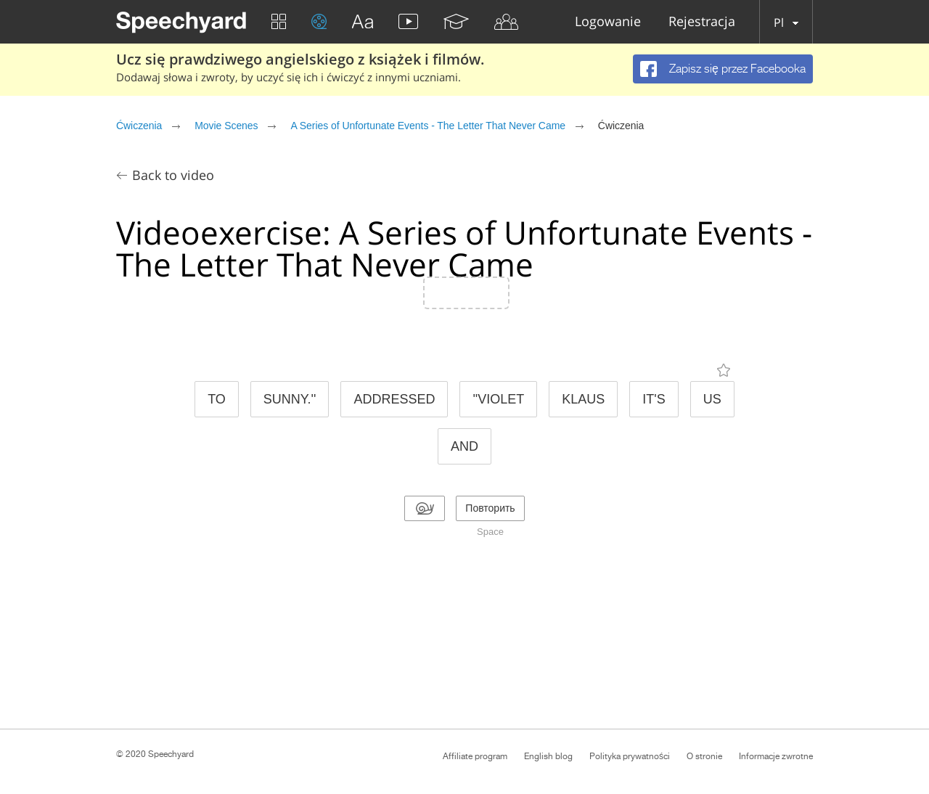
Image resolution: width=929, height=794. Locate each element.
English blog (548, 756)
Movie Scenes (226, 125)
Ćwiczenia (139, 125)
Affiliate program (475, 756)
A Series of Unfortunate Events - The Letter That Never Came (427, 125)
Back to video (173, 175)
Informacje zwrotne (776, 756)
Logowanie (608, 22)
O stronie (704, 756)
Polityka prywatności (629, 756)
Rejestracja (701, 22)
